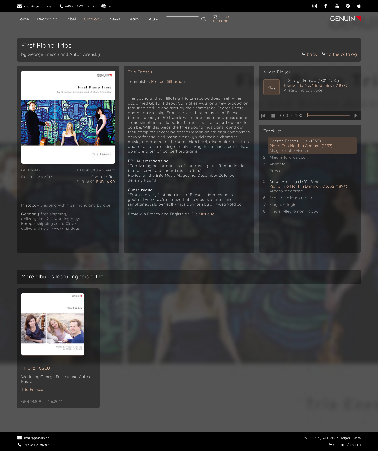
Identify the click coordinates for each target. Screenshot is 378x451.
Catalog (92, 18)
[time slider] (328, 115)
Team (133, 18)
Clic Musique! (203, 213)
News (114, 18)
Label (70, 18)
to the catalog (339, 54)
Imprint (345, 445)
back (309, 54)
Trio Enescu (140, 72)
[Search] (182, 19)
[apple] (359, 6)
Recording (47, 18)
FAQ (151, 18)
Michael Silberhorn (168, 81)
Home (23, 18)
